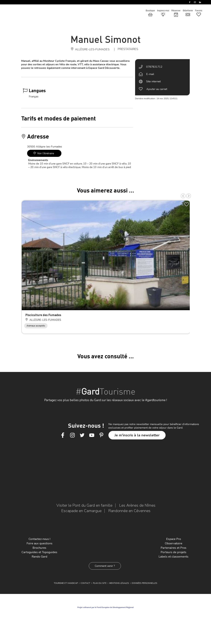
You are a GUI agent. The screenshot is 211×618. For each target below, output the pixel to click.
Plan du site (100, 583)
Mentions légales (119, 583)
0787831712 (154, 67)
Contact (85, 583)
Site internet (153, 81)
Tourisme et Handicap (66, 583)
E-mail (150, 74)
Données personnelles (144, 583)
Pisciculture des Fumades (43, 315)
